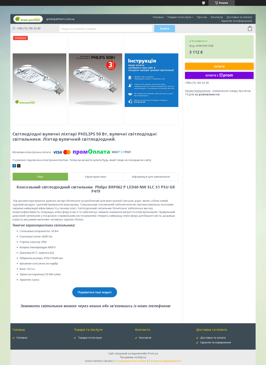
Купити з (219, 75)
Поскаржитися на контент (131, 361)
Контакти (217, 17)
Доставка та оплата (239, 17)
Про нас (202, 17)
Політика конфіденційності (165, 361)
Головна (158, 17)
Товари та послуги (179, 17)
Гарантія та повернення (236, 21)
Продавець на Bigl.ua (133, 357)
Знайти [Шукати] (164, 28)
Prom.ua (153, 353)
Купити (219, 66)
